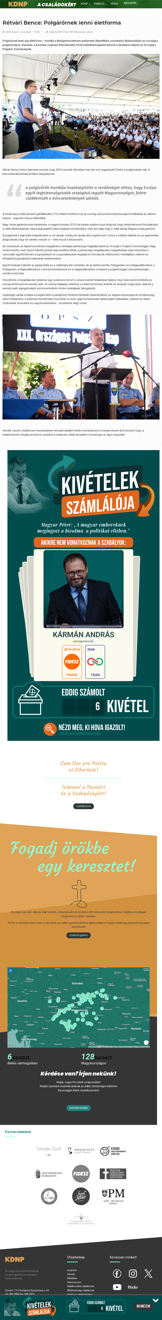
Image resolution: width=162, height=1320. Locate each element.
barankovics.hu (81, 1144)
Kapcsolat (131, 9)
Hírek (114, 3)
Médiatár (72, 1278)
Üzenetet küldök (78, 1107)
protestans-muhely (113, 1189)
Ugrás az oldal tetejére (79, 1294)
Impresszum (74, 1282)
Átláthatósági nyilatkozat (80, 1290)
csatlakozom (83, 806)
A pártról (72, 1270)
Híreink (71, 1274)
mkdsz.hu (112, 1166)
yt (112, 1284)
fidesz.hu (81, 1166)
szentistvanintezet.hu (81, 1189)
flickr (128, 1284)
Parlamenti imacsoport (81, 1212)
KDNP (84, 3)
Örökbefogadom (78, 935)
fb (112, 1270)
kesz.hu (49, 1189)
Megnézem (143, 1306)
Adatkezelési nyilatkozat (80, 1286)
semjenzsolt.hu (49, 1144)
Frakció (99, 3)
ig (127, 1270)
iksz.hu (113, 1144)
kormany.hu (49, 1166)
